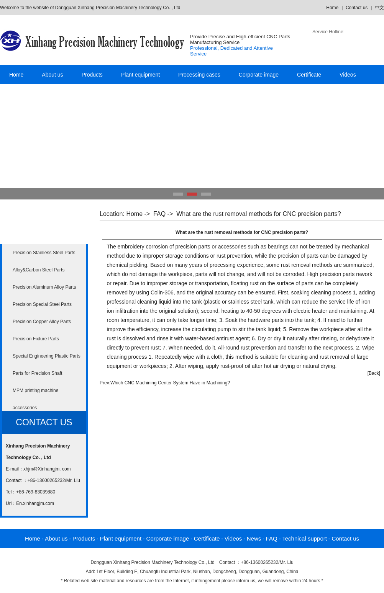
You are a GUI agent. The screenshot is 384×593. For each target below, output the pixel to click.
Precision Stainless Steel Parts (44, 252)
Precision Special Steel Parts (42, 304)
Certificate (309, 75)
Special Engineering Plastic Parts (46, 356)
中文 (379, 7)
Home (332, 7)
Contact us (357, 7)
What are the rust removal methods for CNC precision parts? (258, 214)
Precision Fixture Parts (36, 338)
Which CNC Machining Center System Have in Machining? (170, 383)
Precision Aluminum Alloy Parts (44, 287)
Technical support (304, 538)
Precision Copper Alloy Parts (42, 321)
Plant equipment (140, 75)
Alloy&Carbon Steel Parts (38, 270)
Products (92, 75)
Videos (348, 75)
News (254, 538)
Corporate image (259, 75)
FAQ (159, 214)
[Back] (374, 373)
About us (52, 75)
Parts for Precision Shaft (37, 373)
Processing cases (199, 75)
